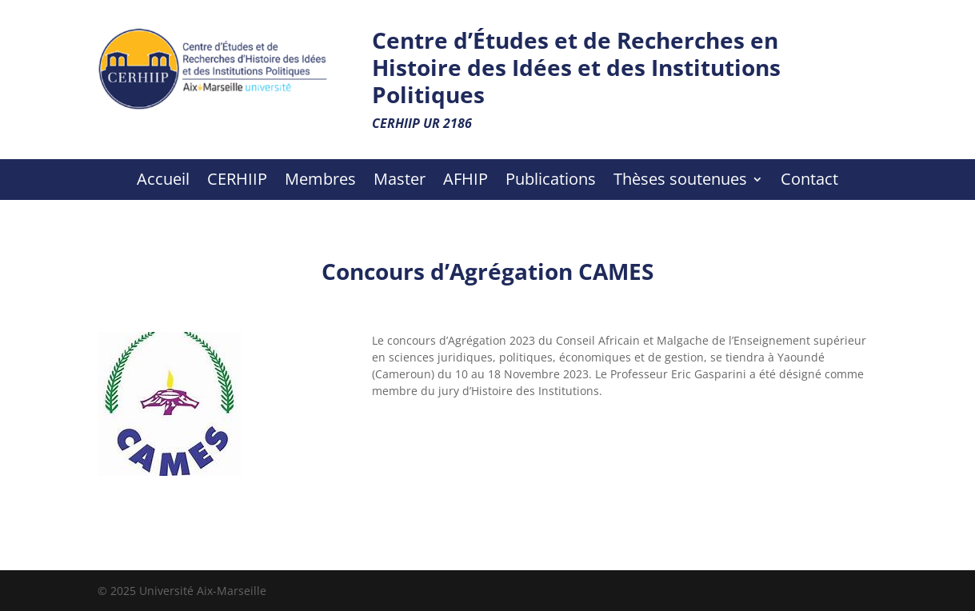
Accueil (163, 182)
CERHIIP (237, 182)
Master (400, 182)
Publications (550, 182)
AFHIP (465, 182)
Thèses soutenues (680, 182)
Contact (809, 182)
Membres (320, 182)
